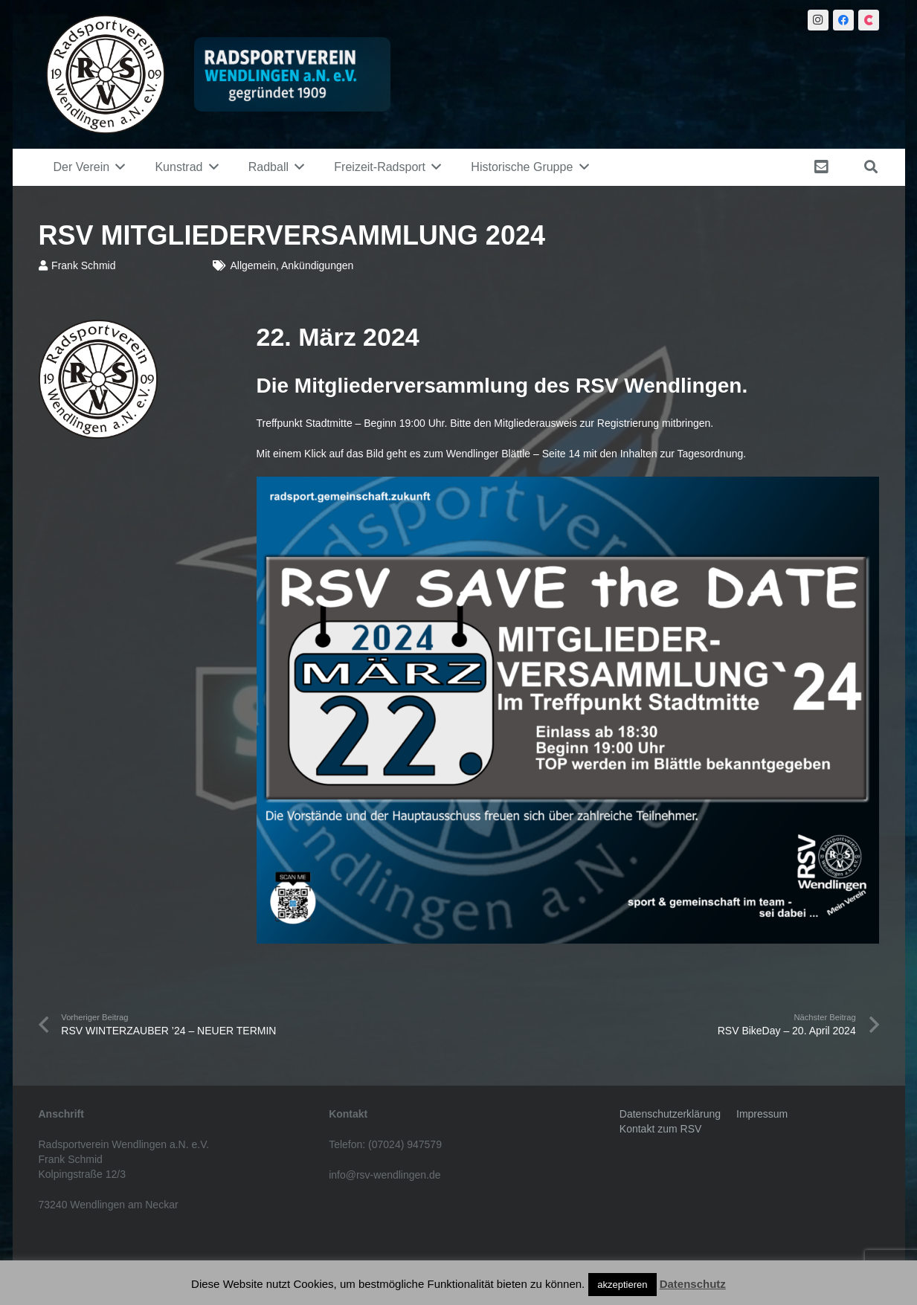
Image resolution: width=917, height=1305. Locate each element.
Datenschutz (693, 1283)
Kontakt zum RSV (661, 1129)
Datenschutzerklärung (670, 1114)
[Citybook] (868, 20)
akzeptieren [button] (622, 1284)
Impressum (762, 1114)
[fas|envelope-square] (824, 166)
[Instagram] (818, 20)
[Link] (105, 74)
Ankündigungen (317, 265)
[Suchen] (871, 166)
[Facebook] (843, 20)
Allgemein (252, 265)
